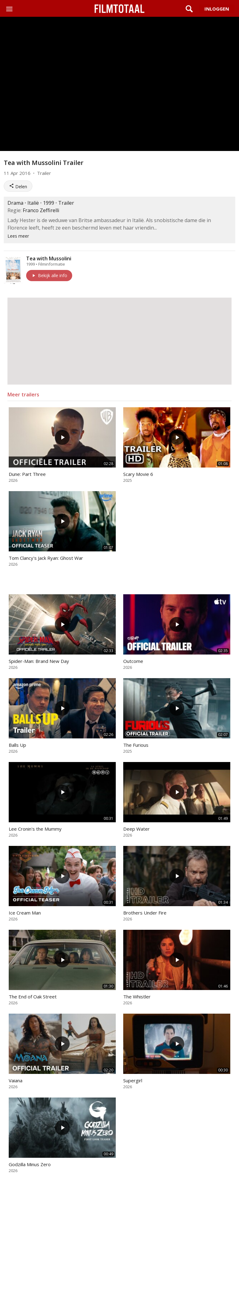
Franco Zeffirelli (41, 210)
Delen (18, 186)
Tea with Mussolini (48, 258)
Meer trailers (23, 394)
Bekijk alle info (49, 275)
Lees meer (18, 236)
